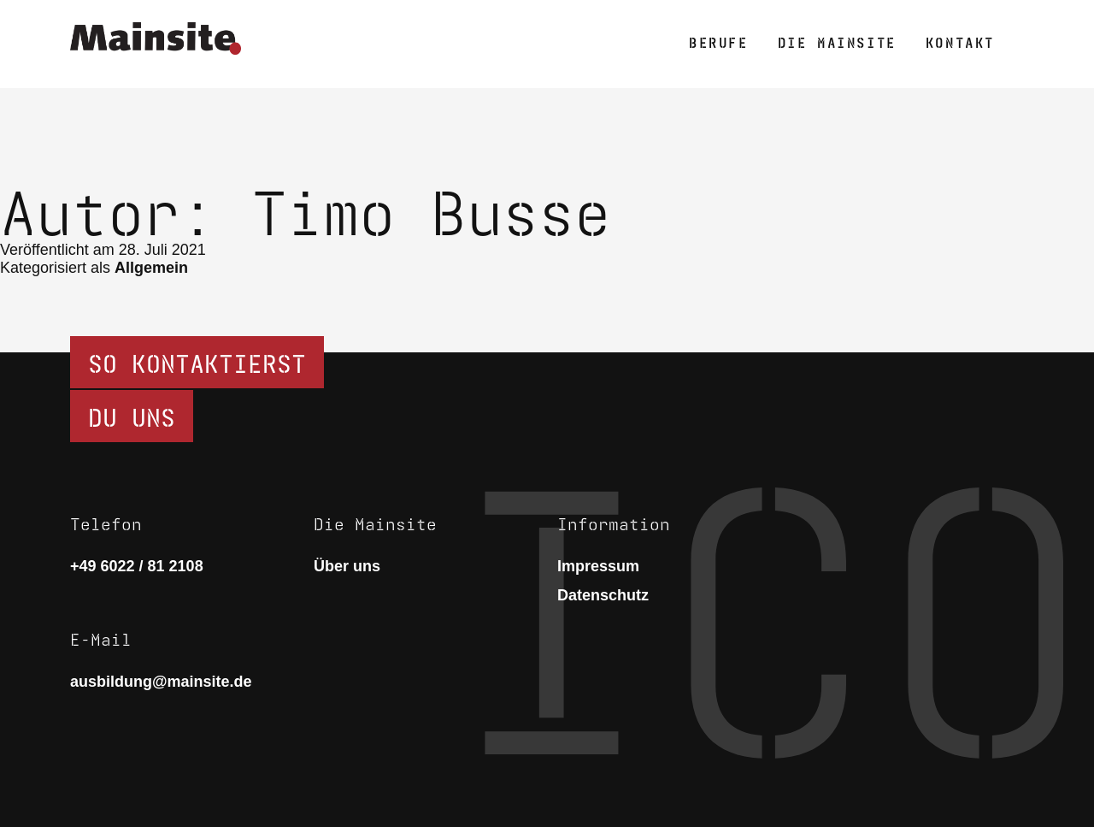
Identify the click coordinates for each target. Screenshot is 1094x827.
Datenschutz (603, 595)
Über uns (347, 566)
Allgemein (151, 267)
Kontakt (960, 41)
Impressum (598, 566)
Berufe (719, 41)
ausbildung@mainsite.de (161, 681)
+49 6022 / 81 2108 (136, 566)
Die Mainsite (837, 41)
